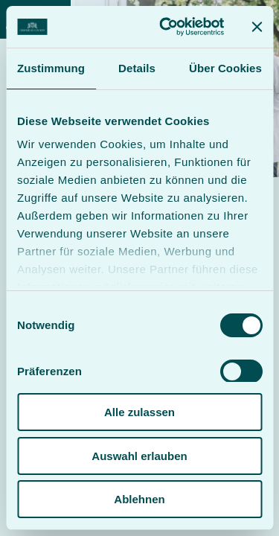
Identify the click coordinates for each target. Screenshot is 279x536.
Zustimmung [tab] (51, 68)
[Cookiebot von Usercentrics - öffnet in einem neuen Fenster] (166, 26)
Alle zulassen (139, 412)
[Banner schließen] (256, 27)
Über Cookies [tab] (225, 68)
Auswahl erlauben (139, 456)
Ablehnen (139, 499)
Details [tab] (136, 68)
